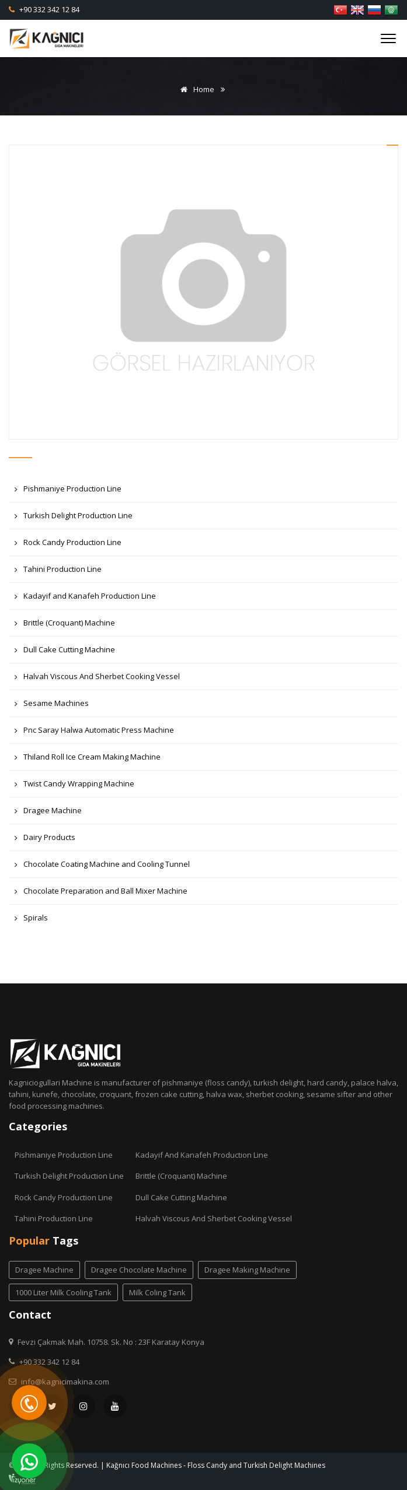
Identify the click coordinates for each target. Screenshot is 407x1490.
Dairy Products (45, 840)
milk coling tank (157, 1292)
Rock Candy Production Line (68, 545)
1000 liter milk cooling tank (63, 1292)
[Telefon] (29, 1402)
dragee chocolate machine (139, 1269)
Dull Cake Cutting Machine (65, 652)
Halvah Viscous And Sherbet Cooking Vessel (97, 679)
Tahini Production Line (58, 572)
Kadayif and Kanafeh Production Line (85, 599)
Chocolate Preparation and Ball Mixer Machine (101, 893)
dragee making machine (247, 1269)
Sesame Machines (52, 706)
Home (195, 89)
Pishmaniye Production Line (68, 491)
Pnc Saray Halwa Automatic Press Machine (94, 733)
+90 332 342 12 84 (48, 9)
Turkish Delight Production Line (74, 518)
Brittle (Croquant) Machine (65, 625)
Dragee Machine (48, 813)
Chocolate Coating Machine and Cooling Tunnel (102, 867)
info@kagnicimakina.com (65, 1381)
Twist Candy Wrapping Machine (74, 786)
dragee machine (44, 1269)
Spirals (31, 920)
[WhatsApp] (29, 1460)
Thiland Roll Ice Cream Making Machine (88, 759)
